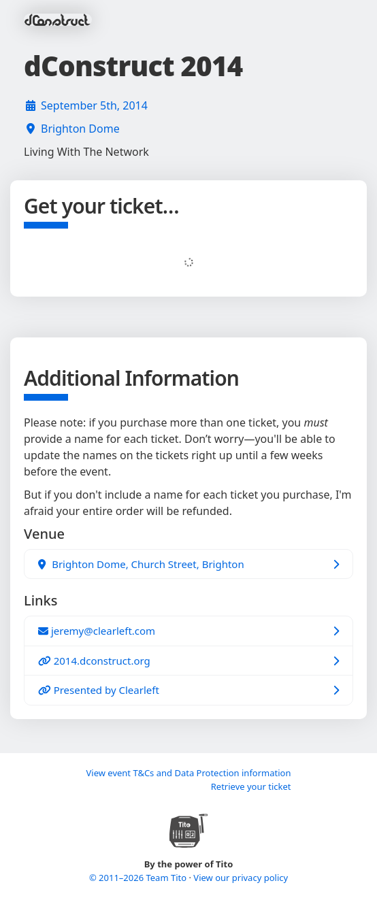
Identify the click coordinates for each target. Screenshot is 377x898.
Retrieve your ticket (251, 786)
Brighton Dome (80, 128)
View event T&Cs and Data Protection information (188, 773)
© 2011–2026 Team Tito (139, 877)
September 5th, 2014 (94, 105)
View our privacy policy (240, 877)
